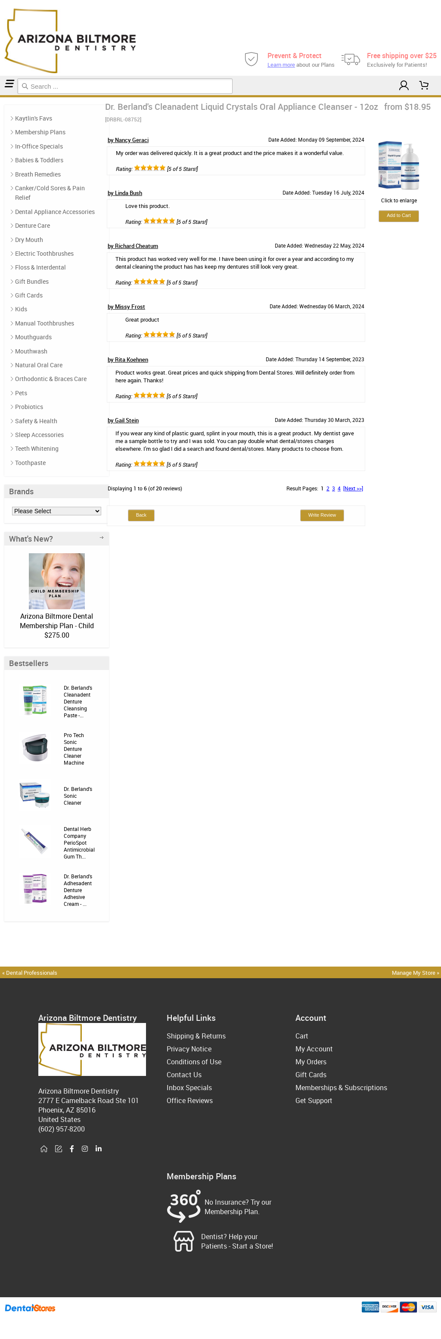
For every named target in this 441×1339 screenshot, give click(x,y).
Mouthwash (31, 351)
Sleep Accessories (39, 435)
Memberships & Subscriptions (341, 1087)
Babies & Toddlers (39, 160)
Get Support (313, 1100)
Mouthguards (33, 337)
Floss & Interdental (40, 267)
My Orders (310, 1061)
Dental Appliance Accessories (55, 212)
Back (141, 515)
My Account (314, 1049)
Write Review (322, 515)
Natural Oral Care (38, 365)
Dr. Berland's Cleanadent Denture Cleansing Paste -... (78, 701)
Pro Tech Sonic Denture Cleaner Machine (74, 748)
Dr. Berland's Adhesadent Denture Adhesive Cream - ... (78, 890)
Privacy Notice (189, 1049)
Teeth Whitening (37, 448)
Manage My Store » (416, 972)
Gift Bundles (32, 281)
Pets (21, 393)
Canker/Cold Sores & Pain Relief (50, 192)
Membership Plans (40, 132)
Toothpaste (30, 463)
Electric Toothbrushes (44, 253)
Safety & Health (36, 421)
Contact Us (184, 1074)
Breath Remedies (38, 174)
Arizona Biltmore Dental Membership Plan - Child (57, 620)
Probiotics (29, 407)
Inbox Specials (189, 1087)
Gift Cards (29, 295)
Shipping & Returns (196, 1036)
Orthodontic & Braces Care (51, 379)
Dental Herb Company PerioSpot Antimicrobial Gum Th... (79, 842)
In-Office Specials (39, 146)
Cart (301, 1036)
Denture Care (32, 225)
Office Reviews (190, 1100)
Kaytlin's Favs (33, 118)
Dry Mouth (29, 240)
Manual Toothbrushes (44, 323)
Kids (21, 309)
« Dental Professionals (29, 972)
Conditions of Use (194, 1061)
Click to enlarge (399, 197)
